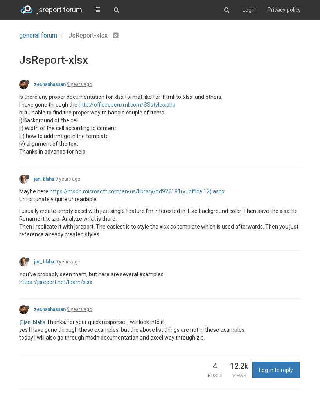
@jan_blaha (32, 322)
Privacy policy (284, 10)
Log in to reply (276, 370)
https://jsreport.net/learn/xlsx (55, 282)
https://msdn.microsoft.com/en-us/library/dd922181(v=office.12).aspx (137, 191)
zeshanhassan (50, 84)
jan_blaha (44, 179)
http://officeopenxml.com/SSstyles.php (127, 105)
